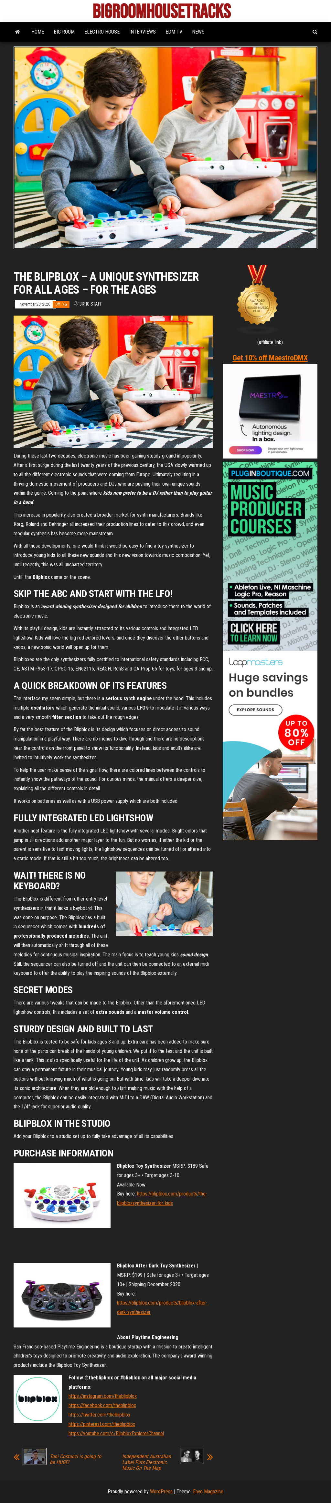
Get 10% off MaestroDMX (269, 357)
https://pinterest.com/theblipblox (102, 1424)
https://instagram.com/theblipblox (103, 1396)
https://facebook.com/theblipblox (102, 1405)
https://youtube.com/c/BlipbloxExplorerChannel (116, 1433)
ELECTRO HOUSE (102, 32)
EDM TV (174, 32)
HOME (37, 32)
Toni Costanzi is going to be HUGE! (75, 1459)
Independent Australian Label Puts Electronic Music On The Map (146, 1462)
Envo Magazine (208, 1491)
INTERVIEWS (142, 32)
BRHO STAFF (91, 304)
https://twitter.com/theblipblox (99, 1415)
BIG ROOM (64, 32)
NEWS (198, 32)
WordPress (161, 1491)
